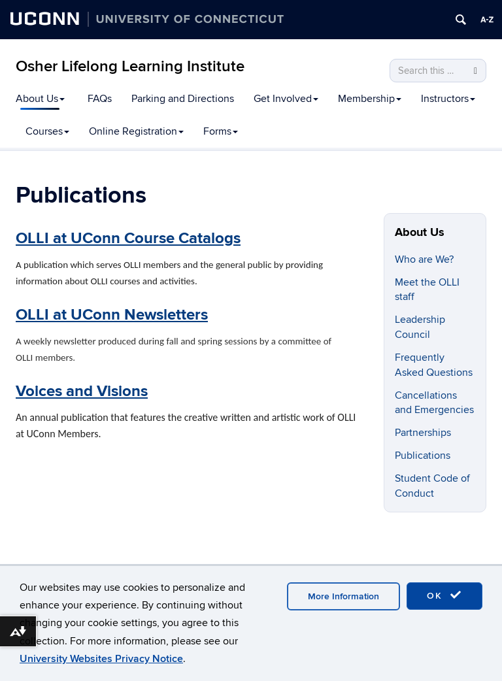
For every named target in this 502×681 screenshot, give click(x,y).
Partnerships (423, 432)
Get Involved (286, 98)
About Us (40, 98)
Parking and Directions (182, 98)
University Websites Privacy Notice (101, 658)
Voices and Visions (82, 391)
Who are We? (424, 259)
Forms (220, 131)
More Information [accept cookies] (343, 596)
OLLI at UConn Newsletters (112, 314)
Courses (47, 131)
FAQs (100, 98)
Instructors (448, 98)
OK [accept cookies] (444, 595)
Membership (369, 98)
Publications (422, 455)
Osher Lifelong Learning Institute (130, 66)
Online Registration (136, 131)
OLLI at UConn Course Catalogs (128, 238)
